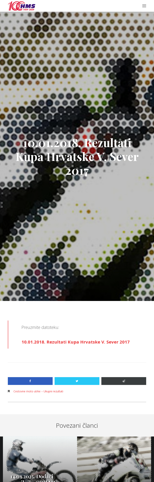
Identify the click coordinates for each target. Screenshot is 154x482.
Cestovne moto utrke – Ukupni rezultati (38, 391)
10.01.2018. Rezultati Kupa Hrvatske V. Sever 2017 (76, 342)
